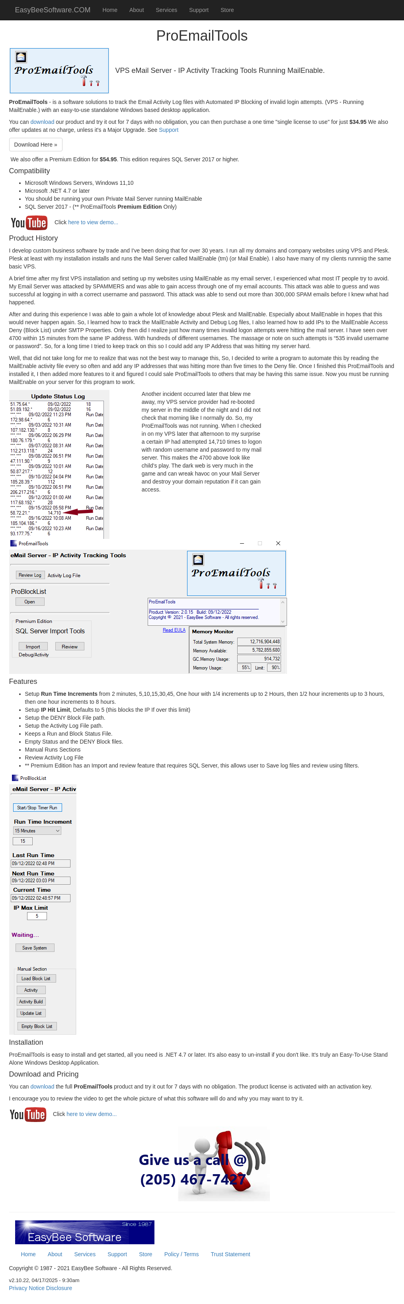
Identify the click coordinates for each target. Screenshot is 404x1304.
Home (110, 10)
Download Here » (35, 144)
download (42, 122)
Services (167, 10)
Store (227, 10)
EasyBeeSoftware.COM (53, 10)
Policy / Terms (181, 1254)
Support (199, 10)
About (136, 10)
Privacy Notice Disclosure (40, 1288)
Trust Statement (230, 1254)
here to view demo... (93, 222)
